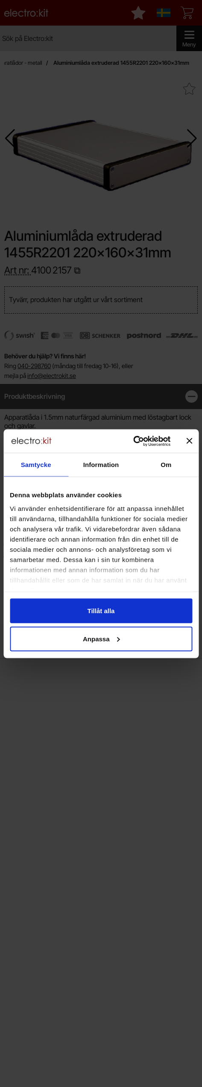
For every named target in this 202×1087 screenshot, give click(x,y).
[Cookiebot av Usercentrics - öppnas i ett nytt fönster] (133, 441)
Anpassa (101, 638)
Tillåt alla (101, 610)
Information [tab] (101, 464)
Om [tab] (166, 464)
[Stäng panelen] (189, 441)
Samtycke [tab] (36, 464)
